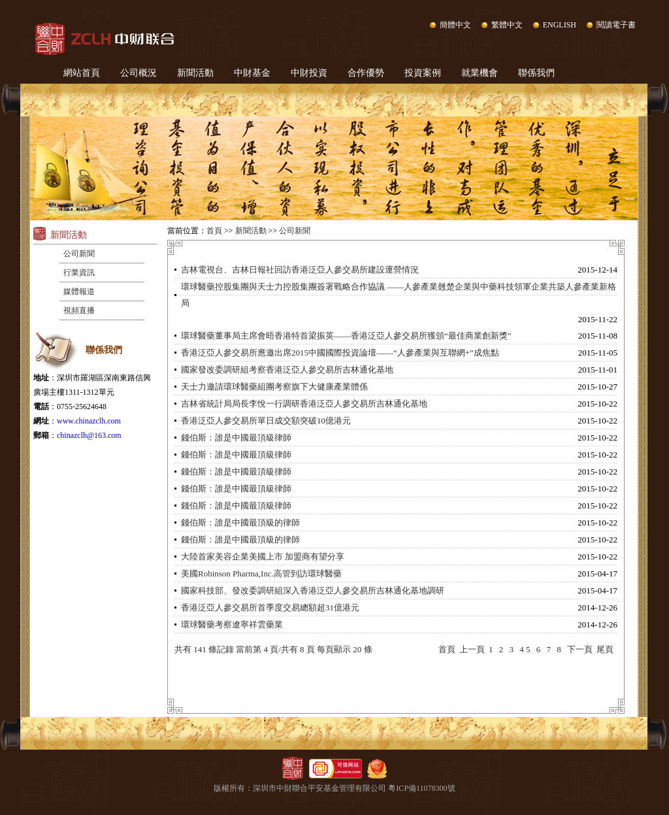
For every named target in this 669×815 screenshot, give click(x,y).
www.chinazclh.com (89, 420)
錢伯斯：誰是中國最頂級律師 (236, 437)
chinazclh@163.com (89, 435)
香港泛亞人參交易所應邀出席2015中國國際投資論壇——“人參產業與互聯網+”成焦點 (340, 353)
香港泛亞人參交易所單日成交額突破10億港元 (266, 420)
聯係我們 (536, 73)
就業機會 (479, 73)
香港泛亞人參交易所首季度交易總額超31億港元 (270, 607)
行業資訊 (79, 272)
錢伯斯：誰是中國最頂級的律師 (240, 522)
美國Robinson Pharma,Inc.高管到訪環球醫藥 (261, 573)
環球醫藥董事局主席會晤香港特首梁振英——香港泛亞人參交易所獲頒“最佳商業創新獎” (346, 336)
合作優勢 (366, 73)
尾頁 (604, 649)
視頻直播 (79, 310)
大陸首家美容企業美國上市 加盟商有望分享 (262, 556)
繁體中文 (507, 24)
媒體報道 (79, 291)
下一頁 (580, 649)
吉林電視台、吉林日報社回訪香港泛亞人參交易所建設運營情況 (300, 269)
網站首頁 (81, 73)
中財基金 (252, 73)
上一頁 (472, 649)
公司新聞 (79, 253)
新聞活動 (195, 73)
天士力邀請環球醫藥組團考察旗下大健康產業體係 (274, 386)
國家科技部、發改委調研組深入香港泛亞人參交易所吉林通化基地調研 (312, 590)
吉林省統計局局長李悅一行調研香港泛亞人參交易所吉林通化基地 (304, 403)
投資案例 (422, 73)
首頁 (214, 230)
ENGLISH (559, 24)
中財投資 (309, 73)
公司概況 (138, 73)
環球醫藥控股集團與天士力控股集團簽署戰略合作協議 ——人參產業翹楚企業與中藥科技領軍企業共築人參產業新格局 (398, 295)
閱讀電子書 (616, 24)
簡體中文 (455, 24)
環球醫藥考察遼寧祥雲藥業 (232, 624)
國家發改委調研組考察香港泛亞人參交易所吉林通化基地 (287, 369)
